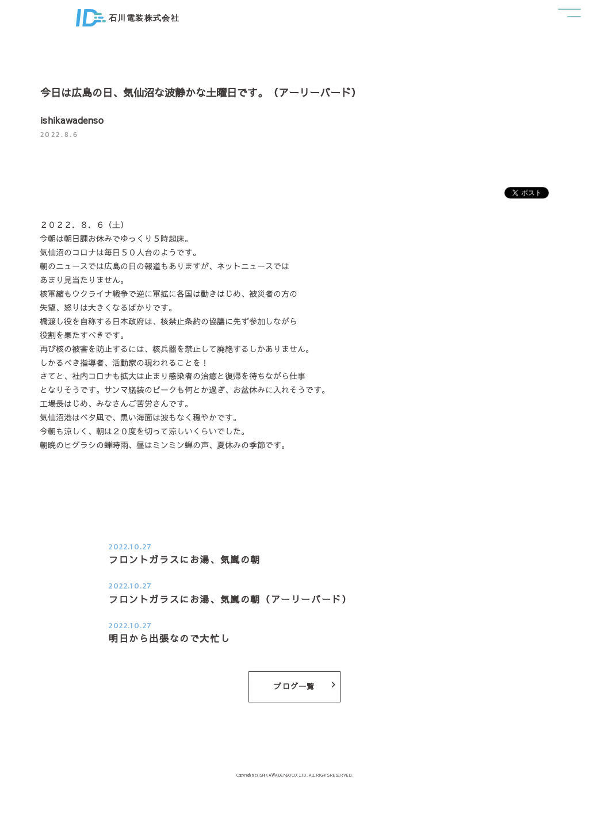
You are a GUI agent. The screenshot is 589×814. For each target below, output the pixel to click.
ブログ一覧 (305, 686)
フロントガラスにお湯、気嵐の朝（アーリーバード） (230, 598)
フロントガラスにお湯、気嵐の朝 (185, 559)
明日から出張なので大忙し (169, 638)
